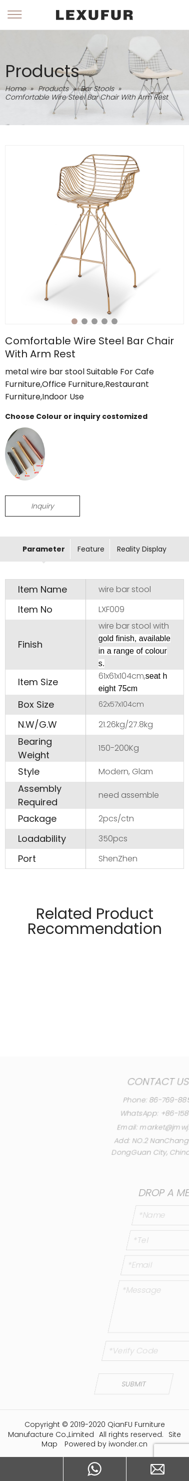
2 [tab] (85, 321)
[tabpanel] (94, 234)
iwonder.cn (128, 1444)
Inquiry (42, 506)
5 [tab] (115, 321)
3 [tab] (95, 321)
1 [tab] (75, 321)
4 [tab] (105, 321)
